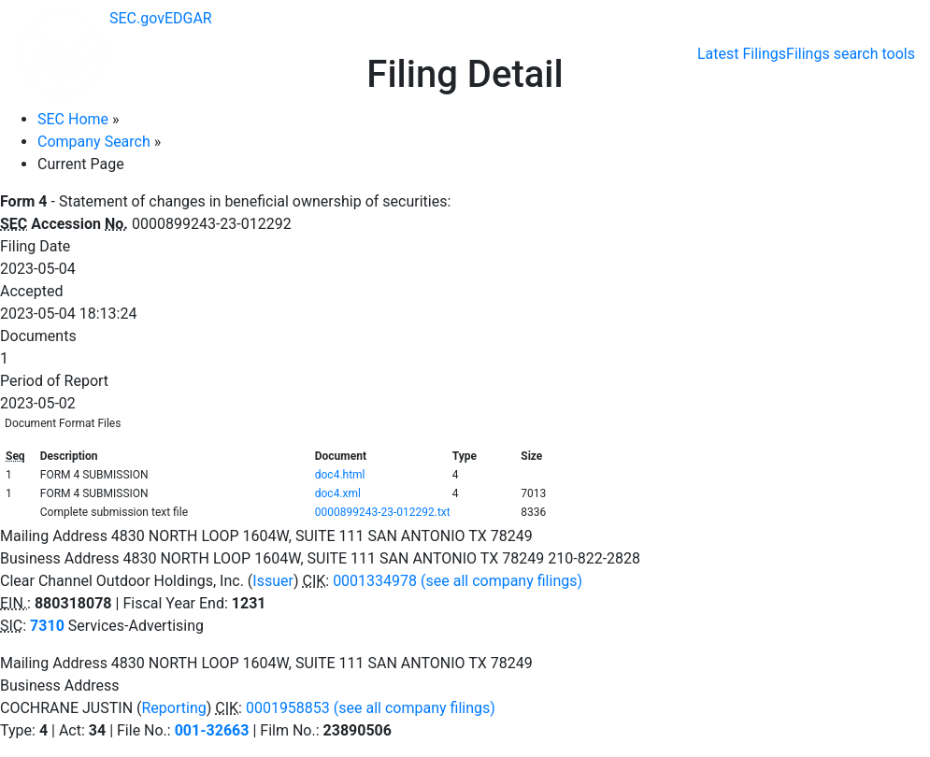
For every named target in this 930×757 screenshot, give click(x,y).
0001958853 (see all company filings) (370, 708)
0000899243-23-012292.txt (383, 512)
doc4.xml (338, 493)
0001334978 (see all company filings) (457, 581)
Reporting (173, 708)
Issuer (272, 581)
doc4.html (340, 474)
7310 (47, 626)
